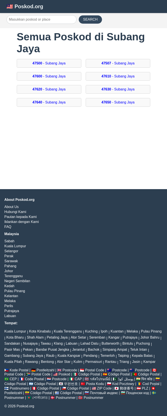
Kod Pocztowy (123, 384)
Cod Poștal (150, 384)
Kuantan (117, 331)
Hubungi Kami (15, 212)
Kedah (9, 286)
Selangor (11, 251)
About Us (11, 207)
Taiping (123, 355)
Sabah (9, 241)
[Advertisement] (83, 150)
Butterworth (110, 343)
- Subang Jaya (48, 63)
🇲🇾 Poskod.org (25, 6)
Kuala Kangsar (68, 355)
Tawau (46, 343)
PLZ (145, 388)
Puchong (143, 343)
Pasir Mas (12, 349)
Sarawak (11, 261)
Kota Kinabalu (40, 331)
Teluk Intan (138, 349)
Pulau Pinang (14, 291)
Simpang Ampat (114, 349)
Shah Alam (35, 337)
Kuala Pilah (13, 362)
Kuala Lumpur (15, 246)
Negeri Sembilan (17, 281)
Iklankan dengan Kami (21, 222)
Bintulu (127, 343)
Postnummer (14, 398)
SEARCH (90, 19)
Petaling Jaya (57, 337)
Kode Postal (19, 370)
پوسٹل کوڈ (125, 379)
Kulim (77, 362)
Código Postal (89, 374)
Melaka (10, 301)
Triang (124, 362)
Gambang (12, 355)
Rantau (110, 362)
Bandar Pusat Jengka (52, 349)
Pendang (90, 355)
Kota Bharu (15, 337)
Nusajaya (30, 343)
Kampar (149, 362)
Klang (58, 343)
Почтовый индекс (104, 393)
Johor (8, 271)
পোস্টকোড (40, 398)
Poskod (64, 374)
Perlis (8, 306)
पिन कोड (146, 379)
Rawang (31, 362)
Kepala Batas (142, 355)
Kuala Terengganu (68, 331)
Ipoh (104, 331)
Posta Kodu (95, 384)
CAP (78, 379)
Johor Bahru (149, 337)
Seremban (97, 337)
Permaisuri (93, 362)
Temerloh (107, 355)
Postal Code (94, 370)
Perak (8, 256)
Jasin (136, 362)
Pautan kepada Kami (20, 217)
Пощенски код (137, 393)
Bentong (47, 362)
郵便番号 (127, 388)
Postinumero (19, 388)
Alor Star (63, 362)
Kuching (91, 331)
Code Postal (34, 379)
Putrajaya (11, 311)
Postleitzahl (45, 370)
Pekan (28, 349)
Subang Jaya (33, 355)
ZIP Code (104, 388)
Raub (50, 355)
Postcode (70, 370)
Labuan (10, 316)
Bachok (93, 349)
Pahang (10, 266)
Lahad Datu (89, 343)
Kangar (114, 337)
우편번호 (71, 384)
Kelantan (11, 296)
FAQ (7, 227)
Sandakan (12, 343)
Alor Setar (78, 337)
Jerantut (78, 349)
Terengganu (13, 276)
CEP (13, 379)
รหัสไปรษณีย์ (100, 379)
